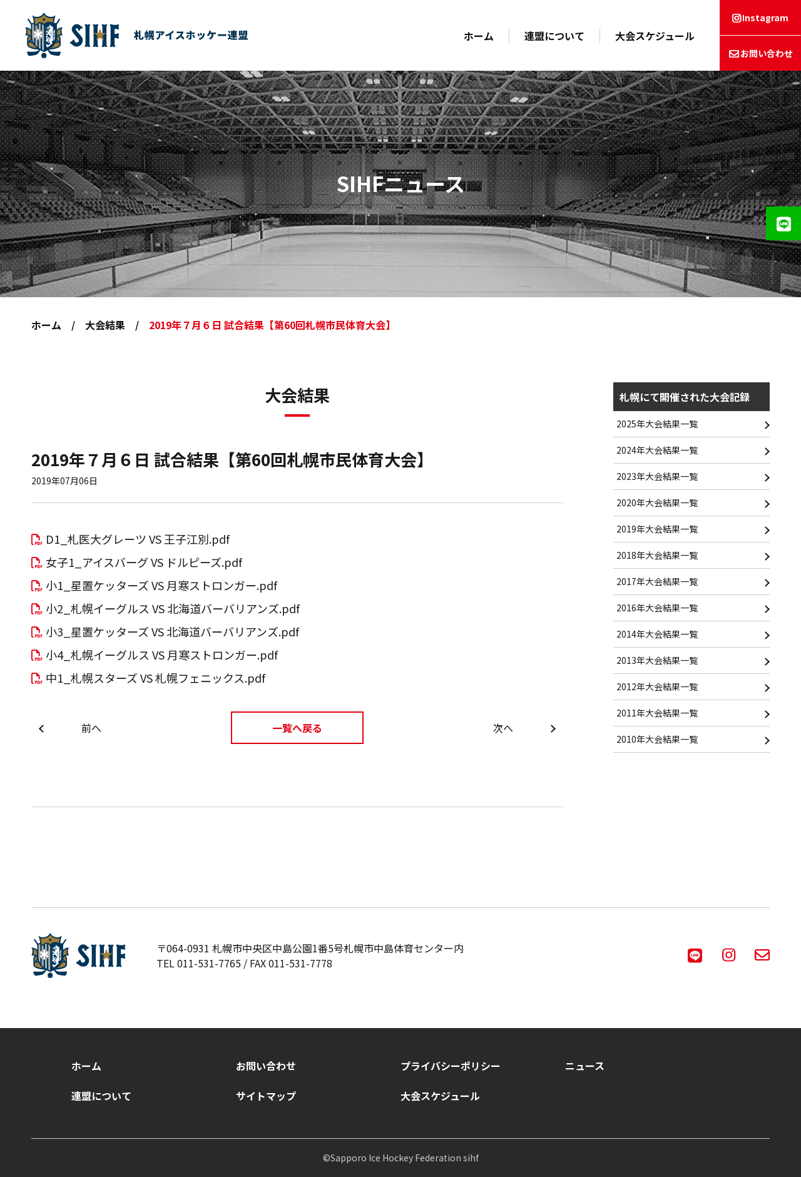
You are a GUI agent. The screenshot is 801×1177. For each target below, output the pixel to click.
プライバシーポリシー (450, 1065)
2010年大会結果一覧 (657, 739)
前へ (91, 727)
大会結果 (105, 324)
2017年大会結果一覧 (657, 581)
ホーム (479, 35)
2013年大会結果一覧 (657, 660)
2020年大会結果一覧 (657, 502)
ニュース (585, 1065)
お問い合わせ (766, 53)
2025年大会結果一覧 (657, 423)
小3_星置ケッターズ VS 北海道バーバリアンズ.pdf (172, 631)
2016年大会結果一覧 (657, 607)
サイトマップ (266, 1095)
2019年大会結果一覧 (657, 528)
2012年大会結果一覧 (657, 686)
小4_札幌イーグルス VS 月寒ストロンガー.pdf (162, 654)
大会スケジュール (655, 35)
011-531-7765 (209, 963)
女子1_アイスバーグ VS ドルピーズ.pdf (144, 562)
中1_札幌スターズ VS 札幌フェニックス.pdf (155, 678)
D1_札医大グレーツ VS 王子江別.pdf (138, 539)
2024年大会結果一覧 (657, 450)
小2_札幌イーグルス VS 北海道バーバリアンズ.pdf (173, 608)
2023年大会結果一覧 (657, 476)
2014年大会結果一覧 (657, 634)
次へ (503, 727)
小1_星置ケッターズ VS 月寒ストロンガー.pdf (161, 585)
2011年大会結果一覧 (657, 712)
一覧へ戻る (297, 727)
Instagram (765, 17)
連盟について (554, 35)
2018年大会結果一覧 (657, 555)
